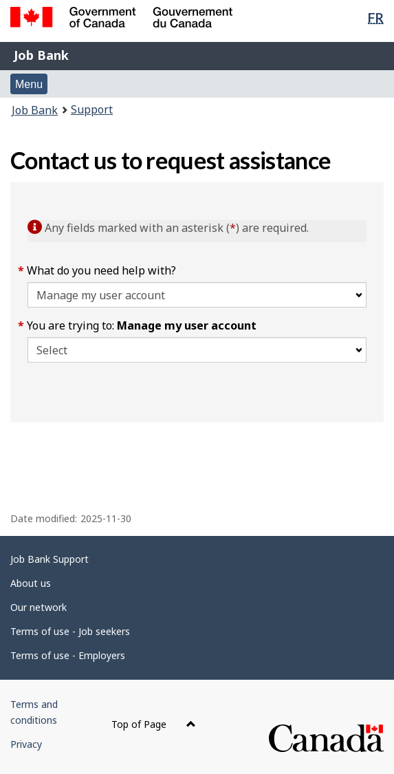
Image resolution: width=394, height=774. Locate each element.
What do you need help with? (102, 270)
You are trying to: (142, 325)
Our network (38, 607)
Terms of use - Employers (67, 655)
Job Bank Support (49, 559)
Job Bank (41, 55)
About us (30, 583)
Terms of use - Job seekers (70, 631)
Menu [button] (29, 84)
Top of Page (153, 724)
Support (92, 109)
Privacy (26, 744)
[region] (197, 446)
